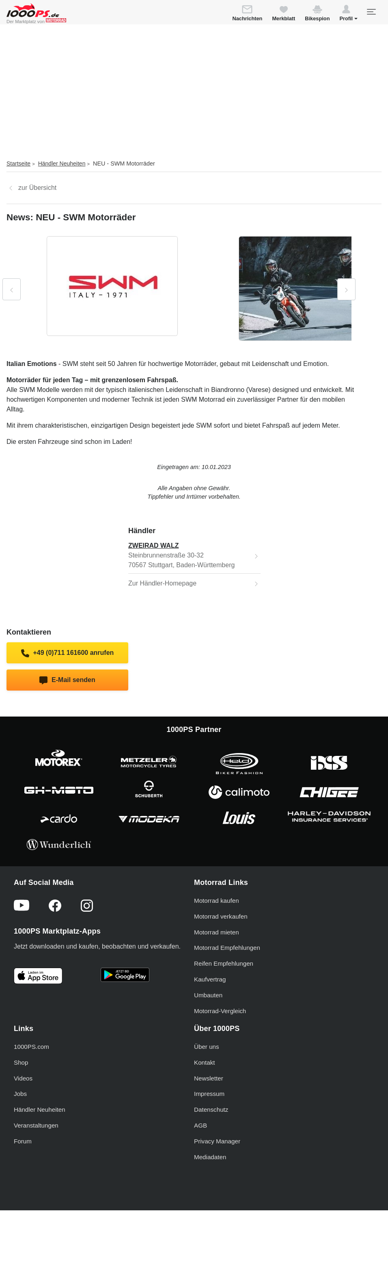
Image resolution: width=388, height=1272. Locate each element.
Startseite (18, 163)
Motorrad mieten (216, 932)
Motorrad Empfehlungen (227, 947)
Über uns (206, 1046)
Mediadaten (210, 1157)
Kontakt (204, 1062)
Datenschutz (211, 1109)
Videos (23, 1078)
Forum (23, 1141)
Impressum (209, 1093)
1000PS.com (31, 1046)
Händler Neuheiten (62, 163)
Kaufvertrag (210, 979)
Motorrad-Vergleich (220, 1010)
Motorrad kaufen (216, 900)
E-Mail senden (67, 680)
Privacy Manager (217, 1141)
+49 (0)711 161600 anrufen (67, 653)
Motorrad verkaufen (221, 916)
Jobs (20, 1093)
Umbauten (208, 995)
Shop (21, 1062)
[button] (348, 14)
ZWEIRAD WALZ (153, 545)
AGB (200, 1125)
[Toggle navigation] (371, 11)
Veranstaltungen (36, 1125)
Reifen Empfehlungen (223, 963)
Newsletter (208, 1078)
